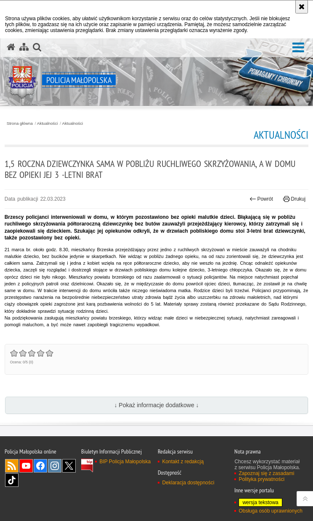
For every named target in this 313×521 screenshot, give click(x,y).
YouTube (26, 466)
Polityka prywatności (261, 479)
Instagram (54, 466)
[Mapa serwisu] (24, 47)
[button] (298, 48)
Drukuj (294, 199)
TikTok (12, 480)
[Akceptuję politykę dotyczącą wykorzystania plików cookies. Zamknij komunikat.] (301, 6)
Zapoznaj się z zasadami (266, 473)
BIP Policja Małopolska (125, 462)
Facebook (40, 466)
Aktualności (47, 123)
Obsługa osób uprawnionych (270, 511)
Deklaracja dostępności (188, 483)
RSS (12, 466)
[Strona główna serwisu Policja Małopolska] (11, 47)
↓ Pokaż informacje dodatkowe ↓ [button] (156, 405)
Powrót (261, 199)
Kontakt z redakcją (183, 462)
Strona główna (20, 123)
